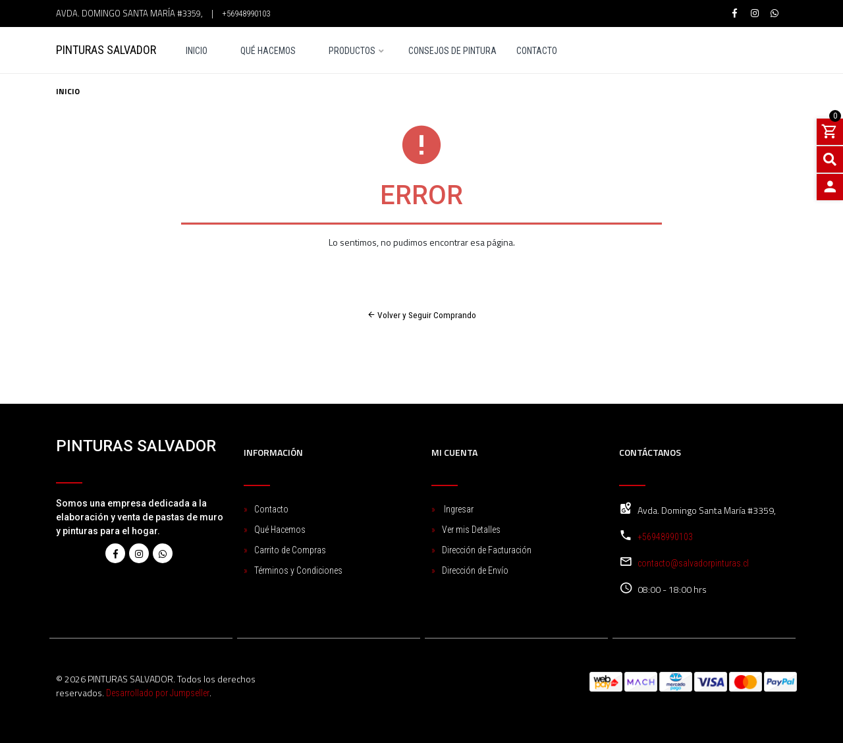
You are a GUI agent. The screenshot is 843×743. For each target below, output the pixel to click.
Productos (352, 51)
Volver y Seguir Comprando (422, 315)
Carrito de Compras (290, 549)
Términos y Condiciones (298, 569)
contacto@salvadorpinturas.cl (693, 562)
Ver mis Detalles (471, 529)
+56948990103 (246, 13)
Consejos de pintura (452, 51)
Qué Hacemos (268, 51)
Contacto (536, 51)
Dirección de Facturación (486, 549)
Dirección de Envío (475, 569)
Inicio (196, 51)
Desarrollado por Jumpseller (157, 692)
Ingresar (458, 508)
